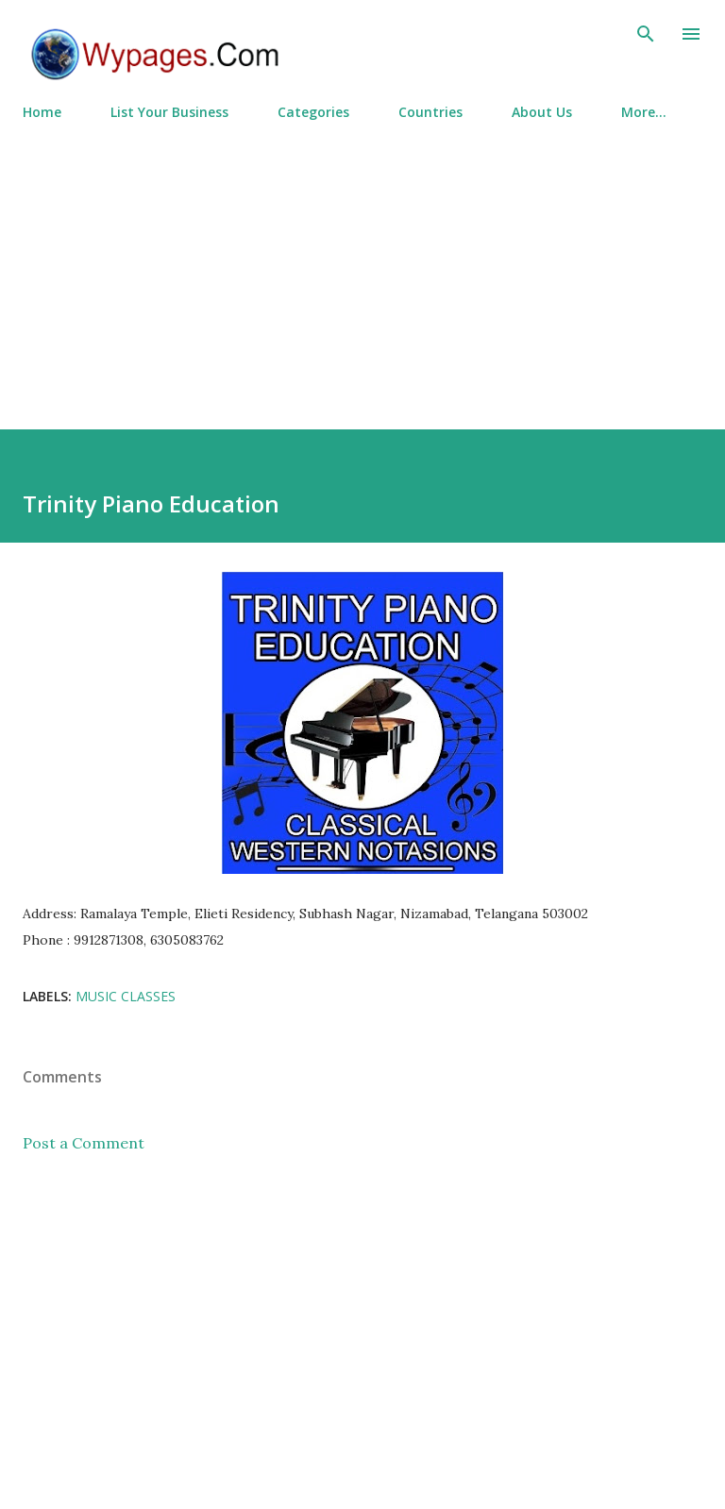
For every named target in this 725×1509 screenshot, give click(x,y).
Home (42, 112)
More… (643, 112)
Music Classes (126, 996)
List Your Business (169, 112)
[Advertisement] (362, 267)
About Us (542, 112)
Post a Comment (83, 1142)
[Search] (645, 34)
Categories (313, 112)
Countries (430, 112)
